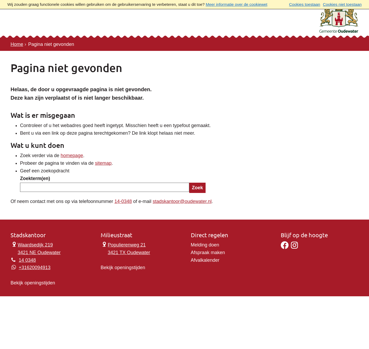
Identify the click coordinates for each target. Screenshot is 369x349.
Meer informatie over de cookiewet (237, 4)
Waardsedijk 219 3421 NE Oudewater (36, 248)
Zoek (197, 187)
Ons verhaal (114, 25)
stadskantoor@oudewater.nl (182, 201)
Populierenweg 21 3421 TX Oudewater (125, 248)
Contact (76, 25)
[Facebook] (285, 247)
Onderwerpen (35, 25)
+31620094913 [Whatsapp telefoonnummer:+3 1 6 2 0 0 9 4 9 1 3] (35, 267)
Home (17, 44)
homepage (72, 155)
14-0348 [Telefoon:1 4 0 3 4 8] (123, 201)
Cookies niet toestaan (342, 4)
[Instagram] (294, 247)
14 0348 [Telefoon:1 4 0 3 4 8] (27, 260)
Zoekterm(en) (35, 178)
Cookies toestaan (304, 4)
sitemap (103, 163)
